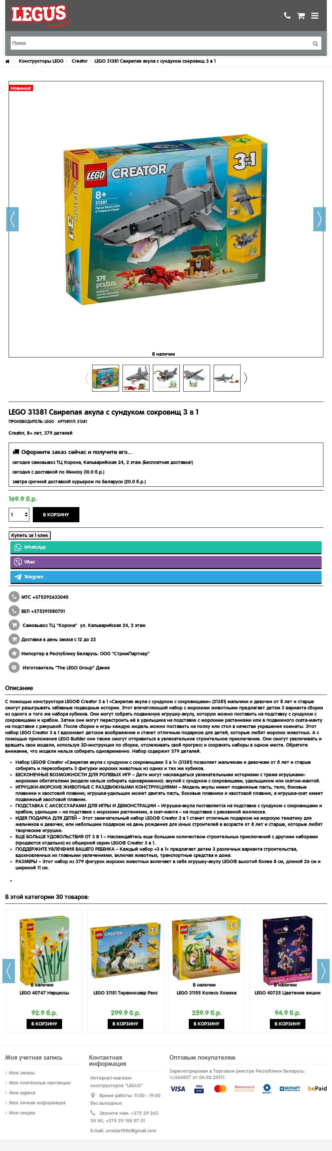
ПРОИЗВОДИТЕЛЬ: (26, 421)
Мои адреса (22, 1093)
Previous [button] (86, 378)
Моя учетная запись (33, 1057)
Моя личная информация (37, 1102)
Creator (80, 61)
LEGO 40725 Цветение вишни (288, 993)
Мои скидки (22, 1112)
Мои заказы (22, 1073)
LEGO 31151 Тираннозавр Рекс (126, 993)
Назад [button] (12, 219)
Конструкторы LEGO (41, 61)
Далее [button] (319, 219)
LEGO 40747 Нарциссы (44, 993)
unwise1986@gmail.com (131, 1130)
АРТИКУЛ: (67, 421)
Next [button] (245, 378)
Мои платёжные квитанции (40, 1083)
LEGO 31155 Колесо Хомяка (206, 993)
